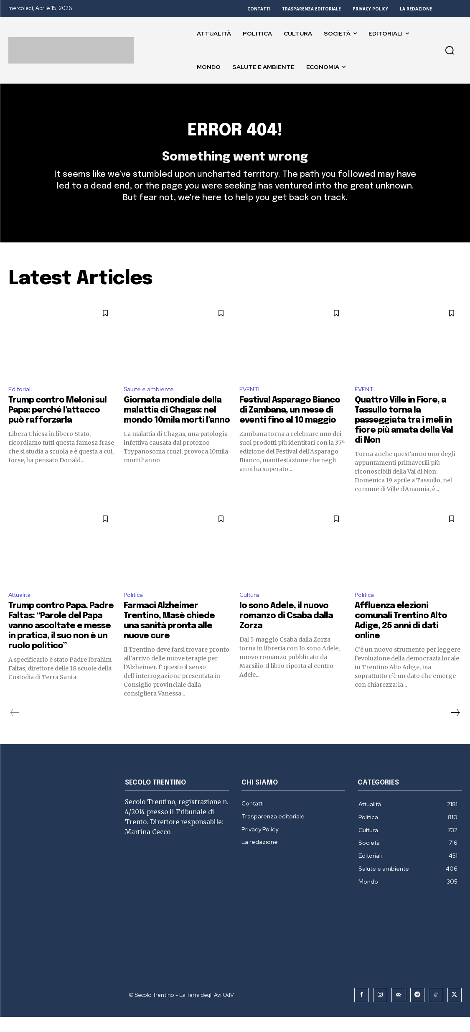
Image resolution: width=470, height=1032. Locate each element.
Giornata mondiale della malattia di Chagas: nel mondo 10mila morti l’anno (177, 424)
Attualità (22, 610)
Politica (135, 610)
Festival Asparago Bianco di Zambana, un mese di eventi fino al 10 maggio (289, 424)
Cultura (250, 610)
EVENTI (250, 402)
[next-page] (455, 729)
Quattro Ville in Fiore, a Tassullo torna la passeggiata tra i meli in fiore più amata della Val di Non (404, 434)
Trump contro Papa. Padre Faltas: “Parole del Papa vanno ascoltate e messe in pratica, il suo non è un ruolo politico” (61, 642)
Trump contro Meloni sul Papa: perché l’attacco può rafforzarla (57, 424)
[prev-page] (14, 729)
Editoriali (21, 402)
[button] (449, 50)
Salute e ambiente (152, 402)
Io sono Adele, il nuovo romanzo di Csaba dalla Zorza (286, 632)
